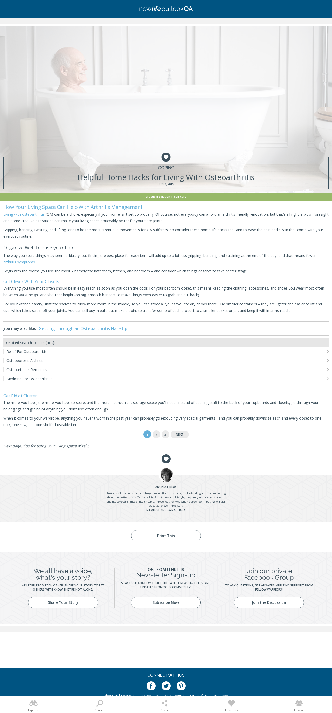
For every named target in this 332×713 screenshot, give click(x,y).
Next (180, 434)
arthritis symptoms (19, 261)
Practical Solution (158, 196)
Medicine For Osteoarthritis (29, 378)
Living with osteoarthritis (24, 214)
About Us (111, 696)
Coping (166, 167)
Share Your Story (63, 602)
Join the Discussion (269, 602)
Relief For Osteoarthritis (26, 351)
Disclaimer (220, 696)
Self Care (180, 196)
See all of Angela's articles (166, 510)
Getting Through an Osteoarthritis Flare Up (83, 328)
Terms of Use (199, 696)
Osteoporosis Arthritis (24, 360)
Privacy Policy (150, 696)
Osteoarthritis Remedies (26, 369)
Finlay (166, 487)
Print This (166, 535)
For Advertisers (175, 696)
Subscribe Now (166, 602)
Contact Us (129, 696)
